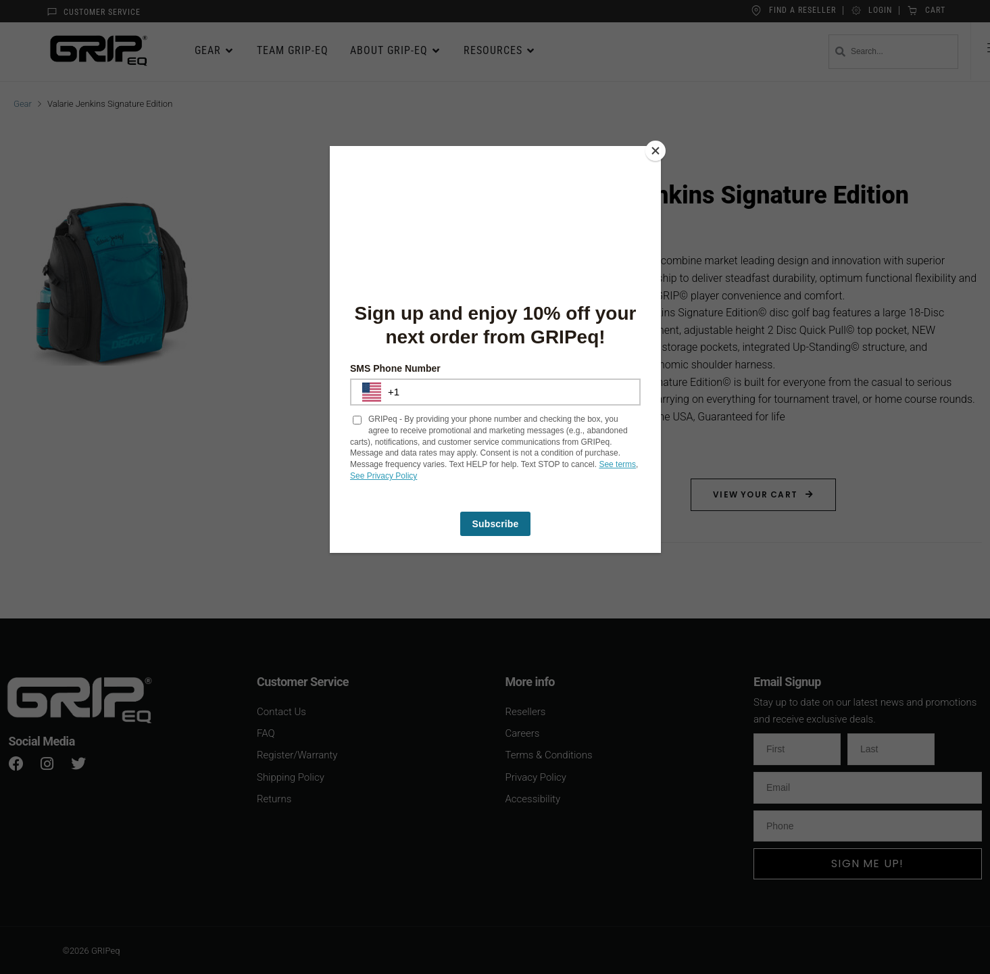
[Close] (657, 149)
